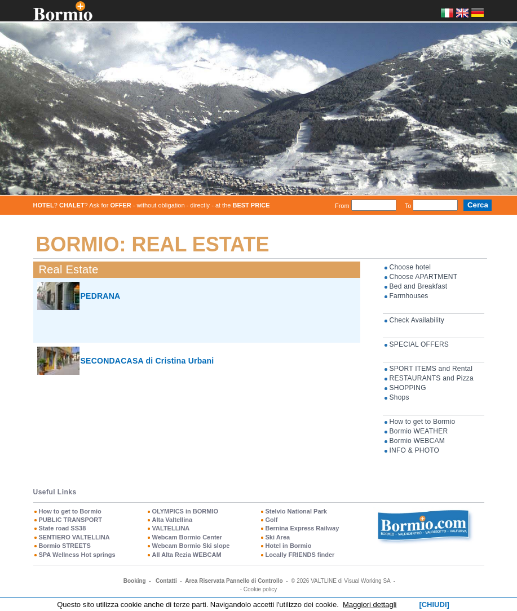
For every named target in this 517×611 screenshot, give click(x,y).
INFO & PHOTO (415, 450)
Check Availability (417, 320)
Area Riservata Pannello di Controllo (233, 581)
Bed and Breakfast (419, 286)
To (408, 205)
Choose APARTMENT (424, 277)
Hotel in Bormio (289, 545)
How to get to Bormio (423, 422)
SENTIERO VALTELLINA (74, 537)
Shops (399, 397)
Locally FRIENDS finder (300, 554)
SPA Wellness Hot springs (77, 554)
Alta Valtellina (172, 519)
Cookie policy (260, 589)
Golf (272, 519)
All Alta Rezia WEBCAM (187, 554)
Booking (134, 581)
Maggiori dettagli (369, 604)
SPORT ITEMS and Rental (431, 369)
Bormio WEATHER (419, 431)
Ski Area (278, 537)
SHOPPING (408, 388)
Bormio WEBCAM (417, 441)
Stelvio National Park (296, 511)
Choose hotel (410, 267)
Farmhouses (409, 296)
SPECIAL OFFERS (419, 344)
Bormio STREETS (65, 545)
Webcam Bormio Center (187, 537)
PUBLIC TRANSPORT (70, 519)
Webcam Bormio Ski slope (191, 545)
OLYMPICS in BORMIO (185, 511)
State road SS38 (62, 528)
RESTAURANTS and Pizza (432, 378)
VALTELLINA (171, 528)
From (342, 205)
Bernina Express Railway (302, 528)
